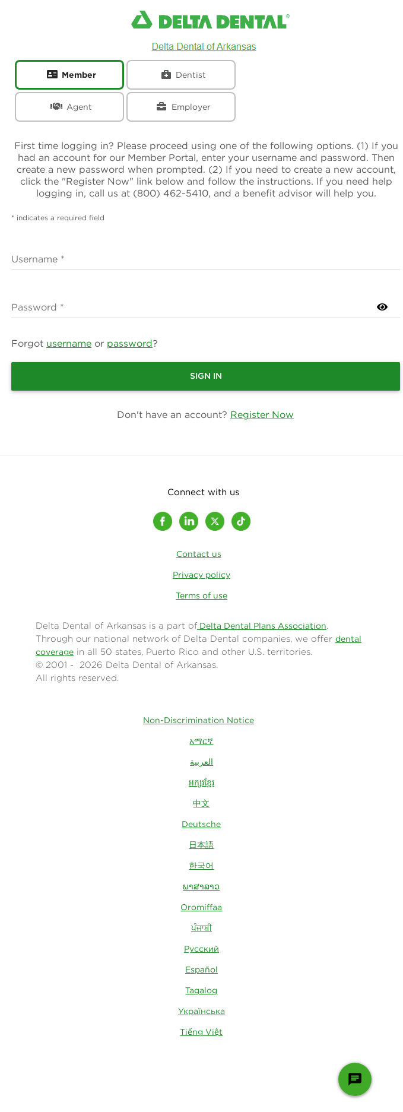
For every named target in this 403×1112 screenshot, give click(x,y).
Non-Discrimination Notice (198, 720)
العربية (201, 761)
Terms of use (201, 595)
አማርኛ (201, 741)
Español (201, 969)
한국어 (201, 865)
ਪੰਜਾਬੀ (201, 928)
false (205, 258)
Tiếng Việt (201, 1032)
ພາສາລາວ (201, 886)
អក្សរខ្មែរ (201, 782)
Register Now (262, 414)
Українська (201, 1011)
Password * (37, 307)
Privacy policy (201, 574)
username (68, 343)
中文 (201, 803)
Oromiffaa (201, 907)
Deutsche (201, 824)
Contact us (198, 554)
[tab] (69, 75)
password (130, 343)
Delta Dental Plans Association (261, 625)
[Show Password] (382, 306)
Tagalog (201, 990)
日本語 (201, 844)
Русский (201, 948)
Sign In (206, 375)
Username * (38, 259)
